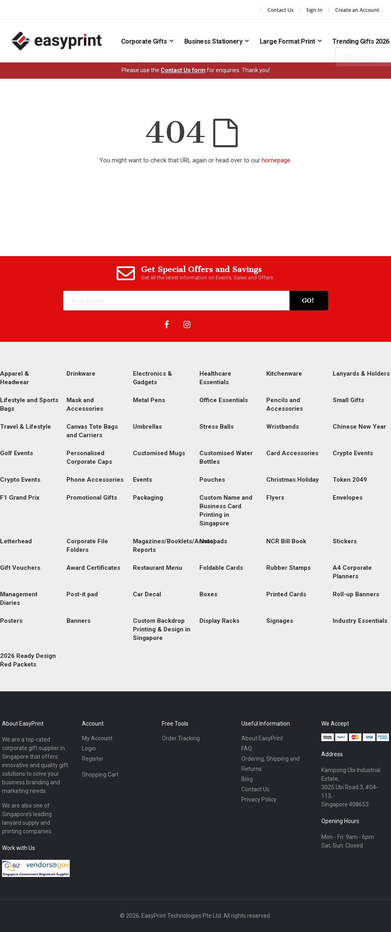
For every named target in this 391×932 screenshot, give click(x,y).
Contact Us (280, 10)
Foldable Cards (221, 567)
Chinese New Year (359, 426)
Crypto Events (353, 453)
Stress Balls (216, 426)
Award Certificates (93, 567)
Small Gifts (348, 400)
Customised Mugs (159, 453)
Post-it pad (82, 594)
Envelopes (347, 497)
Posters (11, 620)
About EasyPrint (262, 738)
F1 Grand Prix (20, 497)
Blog (247, 779)
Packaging (148, 497)
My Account (97, 738)
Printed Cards (286, 594)
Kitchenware (284, 373)
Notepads (213, 541)
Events (142, 479)
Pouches (212, 479)
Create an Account (357, 10)
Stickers (345, 541)
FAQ (246, 748)
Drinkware (80, 373)
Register (93, 758)
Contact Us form (183, 70)
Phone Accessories (95, 479)
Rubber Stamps (288, 567)
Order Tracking (181, 738)
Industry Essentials (360, 620)
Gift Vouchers (20, 567)
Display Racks (219, 620)
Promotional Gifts (91, 497)
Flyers (275, 497)
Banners (78, 620)
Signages (279, 620)
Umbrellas (147, 426)
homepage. (277, 160)
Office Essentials (223, 400)
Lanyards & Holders (361, 373)
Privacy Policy (258, 799)
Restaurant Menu (157, 567)
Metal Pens (149, 400)
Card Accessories (292, 453)
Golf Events (16, 453)
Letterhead (16, 541)
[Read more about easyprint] (57, 41)
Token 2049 (350, 479)
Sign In (314, 10)
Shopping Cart (100, 774)
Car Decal (147, 594)
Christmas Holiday (292, 479)
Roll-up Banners (356, 594)
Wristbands (282, 426)
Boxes (208, 594)
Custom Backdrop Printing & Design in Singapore (161, 629)
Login (89, 748)
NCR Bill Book (286, 541)
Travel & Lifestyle (25, 426)
